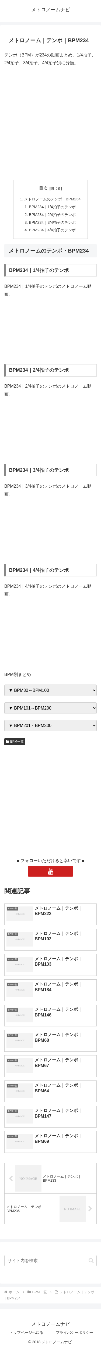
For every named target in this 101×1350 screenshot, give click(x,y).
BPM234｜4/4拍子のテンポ (52, 230)
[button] (91, 1260)
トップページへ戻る (26, 1332)
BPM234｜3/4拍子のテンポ (52, 222)
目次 (43, 188)
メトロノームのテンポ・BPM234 (52, 199)
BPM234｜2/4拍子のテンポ (52, 214)
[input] (50, 1260)
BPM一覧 (15, 741)
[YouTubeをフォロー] (51, 871)
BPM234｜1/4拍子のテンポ (52, 207)
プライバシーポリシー (74, 1332)
